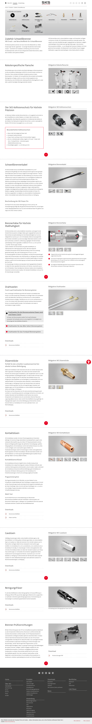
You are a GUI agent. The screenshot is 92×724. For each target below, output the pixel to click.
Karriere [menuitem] (7, 691)
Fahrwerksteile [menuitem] (29, 702)
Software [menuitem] (50, 685)
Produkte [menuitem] (15, 3)
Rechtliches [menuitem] (72, 679)
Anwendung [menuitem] (21, 3)
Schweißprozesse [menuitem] (30, 714)
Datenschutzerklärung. (10, 721)
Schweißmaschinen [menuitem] (30, 685)
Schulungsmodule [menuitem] (52, 683)
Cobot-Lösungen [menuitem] (30, 683)
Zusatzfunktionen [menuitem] (30, 716)
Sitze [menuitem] (27, 704)
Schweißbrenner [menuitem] (30, 687)
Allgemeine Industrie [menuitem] (30, 712)
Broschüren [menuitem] (50, 681)
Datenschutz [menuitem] (71, 685)
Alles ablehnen (77, 720)
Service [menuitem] (6, 689)
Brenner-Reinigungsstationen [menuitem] (32, 689)
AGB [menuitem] (70, 683)
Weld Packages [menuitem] (29, 695)
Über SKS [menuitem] (9, 3)
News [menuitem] (49, 691)
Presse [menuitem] (6, 693)
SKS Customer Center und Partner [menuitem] (55, 687)
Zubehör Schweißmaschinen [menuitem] (32, 691)
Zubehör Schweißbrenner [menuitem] (32, 693)
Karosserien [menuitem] (29, 708)
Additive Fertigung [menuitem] (30, 710)
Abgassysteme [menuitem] (29, 706)
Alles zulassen (86, 720)
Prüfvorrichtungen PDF (57, 655)
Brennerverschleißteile (14, 345)
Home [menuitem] (5, 3)
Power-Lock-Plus (12, 517)
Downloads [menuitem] (51, 679)
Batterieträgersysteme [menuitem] (31, 701)
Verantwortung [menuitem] (8, 688)
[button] (70, 3)
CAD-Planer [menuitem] (72, 689)
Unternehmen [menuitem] (8, 686)
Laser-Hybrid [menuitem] (29, 681)
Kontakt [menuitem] (7, 695)
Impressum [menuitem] (71, 681)
